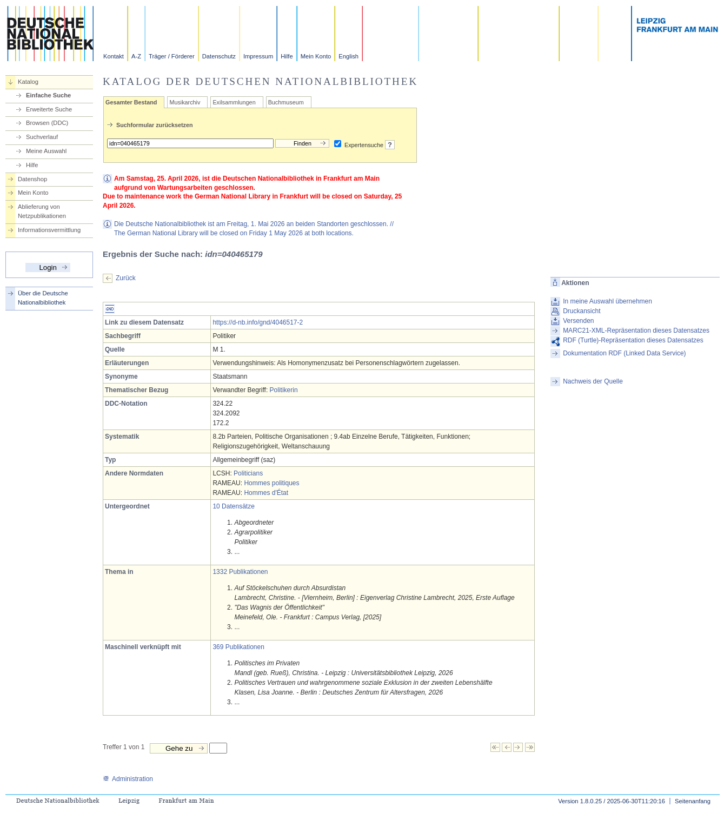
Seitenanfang (692, 801)
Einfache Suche (48, 95)
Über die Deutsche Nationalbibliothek (43, 298)
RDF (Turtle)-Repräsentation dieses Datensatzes (633, 340)
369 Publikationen (238, 647)
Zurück (126, 278)
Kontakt (113, 56)
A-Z (136, 56)
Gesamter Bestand (131, 102)
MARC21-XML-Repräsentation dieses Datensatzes (636, 330)
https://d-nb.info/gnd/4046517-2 (257, 322)
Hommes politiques (271, 483)
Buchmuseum (286, 102)
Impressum (258, 56)
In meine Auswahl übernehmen (607, 301)
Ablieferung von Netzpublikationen (42, 211)
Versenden (578, 321)
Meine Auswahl (46, 151)
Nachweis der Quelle (593, 381)
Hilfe (287, 56)
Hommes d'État (266, 493)
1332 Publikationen (240, 572)
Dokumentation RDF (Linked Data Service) (624, 353)
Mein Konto (316, 56)
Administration (128, 779)
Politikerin (284, 390)
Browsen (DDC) (47, 123)
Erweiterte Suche (49, 109)
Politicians (248, 473)
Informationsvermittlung (49, 230)
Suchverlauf (42, 137)
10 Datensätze (233, 506)
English (348, 56)
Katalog (28, 81)
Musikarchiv (184, 102)
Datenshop (32, 179)
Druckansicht (581, 311)
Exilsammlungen (233, 102)
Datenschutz (219, 56)
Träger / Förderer (172, 56)
